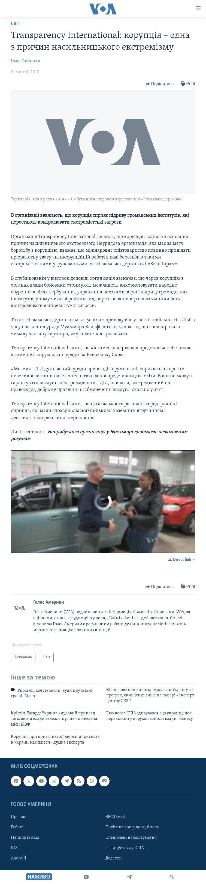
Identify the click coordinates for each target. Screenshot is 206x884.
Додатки (113, 858)
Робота (17, 827)
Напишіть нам (25, 837)
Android (18, 858)
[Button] (160, 84)
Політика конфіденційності (132, 827)
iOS (14, 848)
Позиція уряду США (124, 848)
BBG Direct (115, 817)
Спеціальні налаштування (131, 837)
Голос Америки (25, 61)
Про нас (18, 817)
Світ (15, 23)
